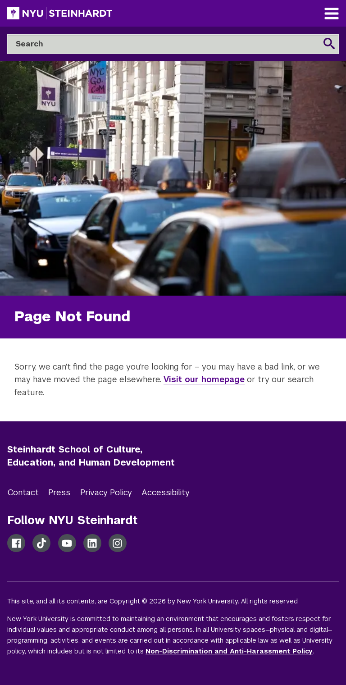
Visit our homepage (204, 379)
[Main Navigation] (331, 14)
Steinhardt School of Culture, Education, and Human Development (91, 455)
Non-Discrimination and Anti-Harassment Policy (229, 651)
